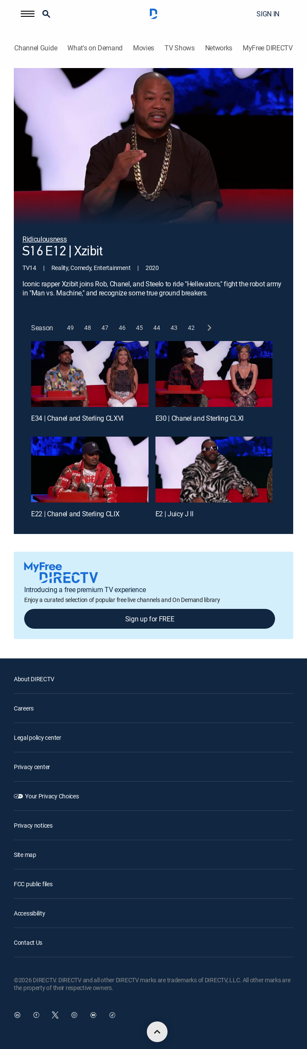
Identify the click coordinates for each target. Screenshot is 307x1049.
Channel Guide (35, 48)
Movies (143, 48)
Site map (25, 854)
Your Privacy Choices (52, 796)
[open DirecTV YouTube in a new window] (93, 1015)
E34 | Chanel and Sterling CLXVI (77, 418)
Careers (24, 708)
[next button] (209, 327)
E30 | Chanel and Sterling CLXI (199, 418)
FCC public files (33, 884)
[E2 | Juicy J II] (214, 470)
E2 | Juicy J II (174, 513)
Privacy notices (33, 825)
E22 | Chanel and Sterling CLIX (75, 513)
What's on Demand (95, 48)
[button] (28, 14)
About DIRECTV (34, 679)
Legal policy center (37, 737)
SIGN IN (267, 14)
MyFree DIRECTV (268, 48)
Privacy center (32, 767)
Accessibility (29, 913)
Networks (218, 48)
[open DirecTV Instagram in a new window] (74, 1015)
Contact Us (28, 942)
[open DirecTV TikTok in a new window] (112, 1015)
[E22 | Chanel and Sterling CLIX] (90, 470)
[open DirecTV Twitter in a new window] (55, 1015)
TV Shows (179, 48)
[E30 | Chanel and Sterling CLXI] (214, 374)
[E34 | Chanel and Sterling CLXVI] (90, 374)
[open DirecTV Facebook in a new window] (36, 1015)
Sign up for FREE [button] (149, 619)
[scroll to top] (157, 1032)
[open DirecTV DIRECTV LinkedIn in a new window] (17, 1015)
